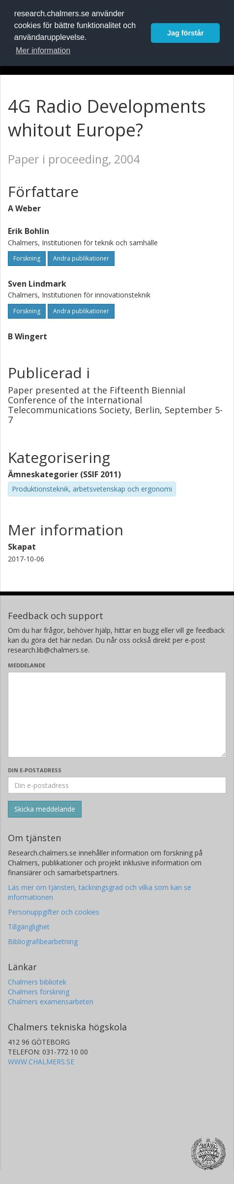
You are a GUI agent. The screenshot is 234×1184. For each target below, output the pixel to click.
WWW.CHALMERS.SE (41, 1061)
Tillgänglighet (29, 926)
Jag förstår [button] (185, 33)
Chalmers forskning (38, 991)
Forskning (26, 258)
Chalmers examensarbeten (50, 1001)
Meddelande (26, 665)
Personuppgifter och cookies (53, 912)
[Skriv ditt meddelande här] (117, 714)
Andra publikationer (81, 258)
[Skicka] (45, 809)
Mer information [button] (43, 50)
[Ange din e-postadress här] (117, 785)
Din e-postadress (34, 770)
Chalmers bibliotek (37, 982)
